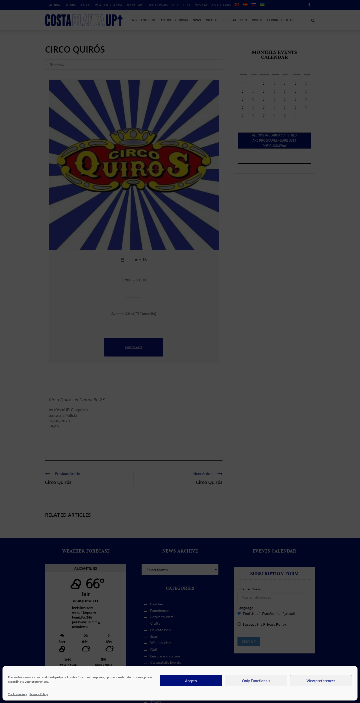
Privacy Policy (39, 694)
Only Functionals (256, 680)
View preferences (321, 680)
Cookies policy (17, 694)
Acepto (191, 680)
